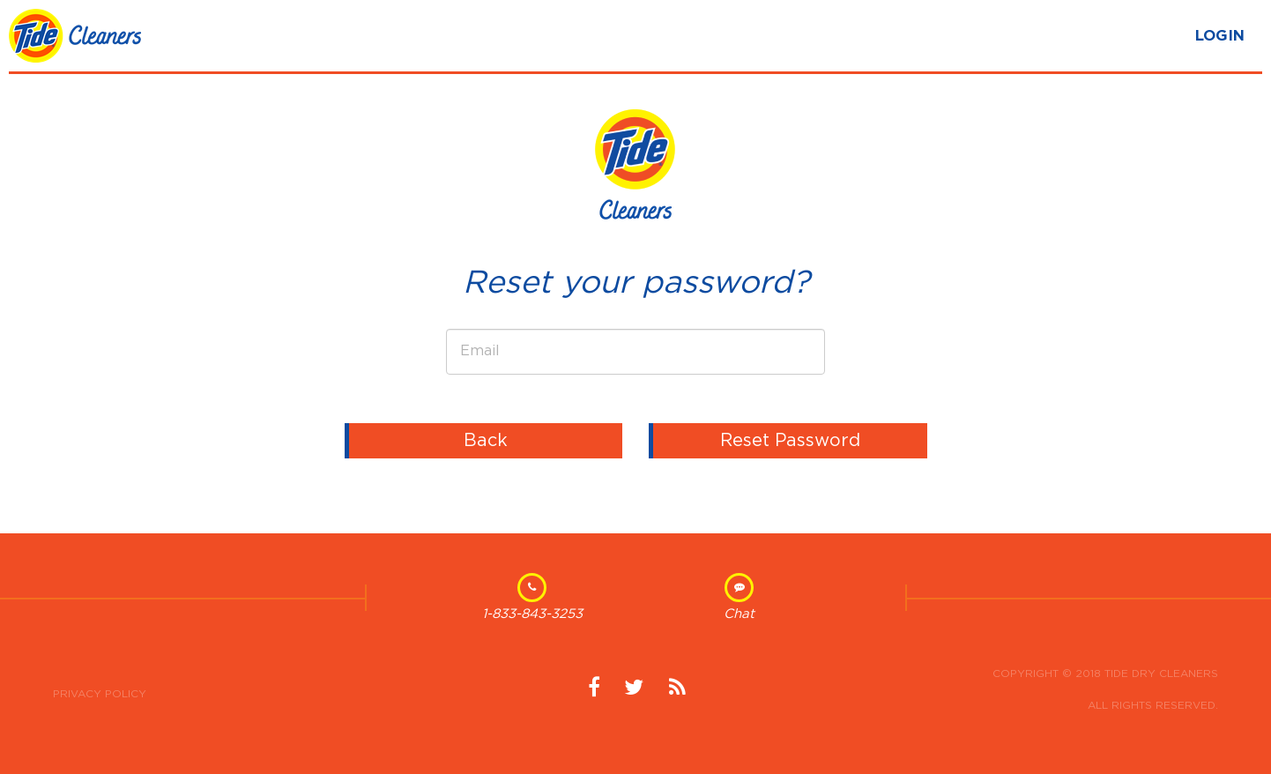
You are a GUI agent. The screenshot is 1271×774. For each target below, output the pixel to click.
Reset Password (790, 441)
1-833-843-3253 (532, 614)
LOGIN (1220, 35)
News (677, 693)
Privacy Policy (99, 693)
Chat (739, 614)
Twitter (633, 693)
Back (486, 441)
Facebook (594, 693)
